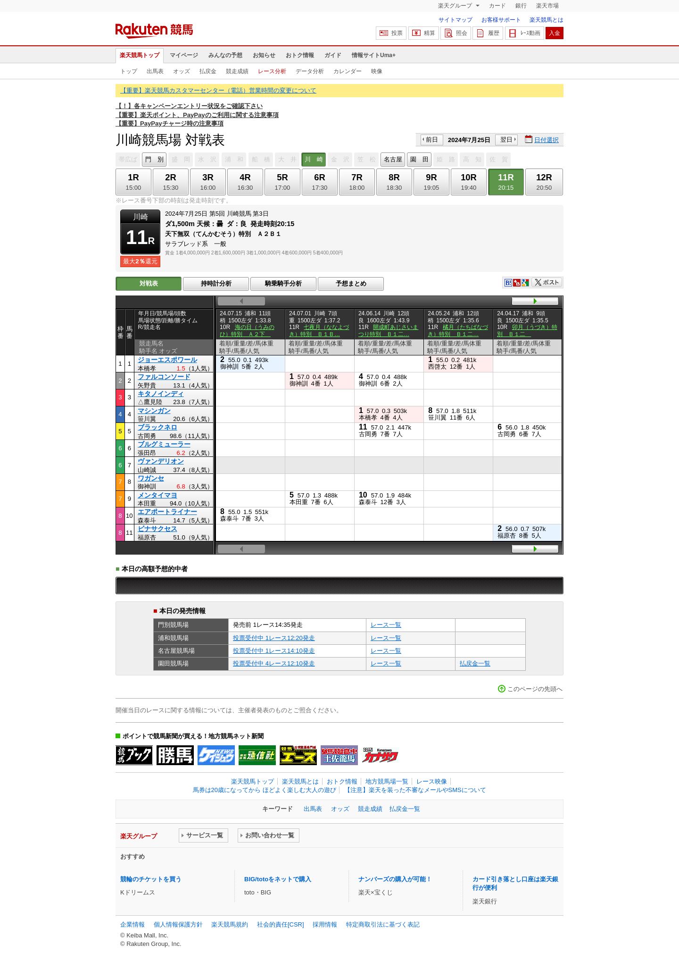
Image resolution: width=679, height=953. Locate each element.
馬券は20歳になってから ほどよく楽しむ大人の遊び (264, 789)
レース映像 (431, 781)
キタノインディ (161, 393)
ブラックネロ (157, 427)
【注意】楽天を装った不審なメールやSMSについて (415, 789)
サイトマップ (455, 20)
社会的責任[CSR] (280, 924)
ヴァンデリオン (161, 461)
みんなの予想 (225, 55)
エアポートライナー (167, 511)
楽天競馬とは (546, 20)
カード (497, 5)
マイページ (184, 55)
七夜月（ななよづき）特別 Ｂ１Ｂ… (319, 330)
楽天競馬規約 (229, 924)
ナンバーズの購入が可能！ (395, 879)
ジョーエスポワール (167, 359)
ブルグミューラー (164, 444)
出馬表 (155, 71)
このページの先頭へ (535, 688)
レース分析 (272, 71)
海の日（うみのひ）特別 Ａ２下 (247, 330)
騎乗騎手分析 (283, 283)
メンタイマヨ (157, 495)
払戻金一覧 (475, 663)
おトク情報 (300, 55)
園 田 (419, 159)
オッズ (181, 71)
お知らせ (264, 55)
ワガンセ (151, 478)
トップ (128, 71)
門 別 (154, 159)
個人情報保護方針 (178, 924)
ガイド (332, 55)
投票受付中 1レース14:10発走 (274, 650)
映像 (376, 71)
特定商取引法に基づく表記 (383, 924)
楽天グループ (455, 5)
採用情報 (325, 924)
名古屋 (393, 159)
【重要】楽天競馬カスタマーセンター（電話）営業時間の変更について (218, 90)
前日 (432, 139)
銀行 (521, 5)
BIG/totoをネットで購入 (277, 879)
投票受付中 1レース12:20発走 (274, 637)
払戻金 (207, 71)
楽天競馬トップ (139, 55)
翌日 (506, 139)
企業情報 (132, 924)
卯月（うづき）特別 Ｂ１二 (527, 330)
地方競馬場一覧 (386, 781)
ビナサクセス (157, 528)
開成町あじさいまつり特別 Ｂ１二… (388, 330)
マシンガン (154, 410)
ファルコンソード (164, 376)
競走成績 (237, 71)
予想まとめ (351, 283)
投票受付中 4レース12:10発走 (274, 663)
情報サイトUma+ (374, 55)
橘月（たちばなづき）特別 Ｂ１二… (458, 330)
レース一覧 (386, 624)
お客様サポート (501, 20)
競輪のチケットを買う (151, 879)
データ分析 (310, 71)
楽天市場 (547, 5)
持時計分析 (216, 283)
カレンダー (347, 71)
